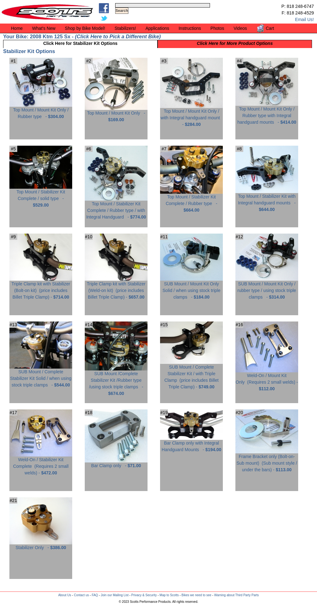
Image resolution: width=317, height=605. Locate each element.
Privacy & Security (144, 595)
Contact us (81, 595)
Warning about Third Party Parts (236, 595)
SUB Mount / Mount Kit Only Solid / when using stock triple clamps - (191, 288)
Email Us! (304, 19)
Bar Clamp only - (116, 463)
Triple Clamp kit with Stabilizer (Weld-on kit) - (116, 288)
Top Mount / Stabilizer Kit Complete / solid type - (40, 196)
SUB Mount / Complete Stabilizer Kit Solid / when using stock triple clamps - (40, 376)
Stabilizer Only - (40, 545)
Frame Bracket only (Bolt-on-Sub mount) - (266, 460)
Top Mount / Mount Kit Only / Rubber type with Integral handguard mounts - (266, 113)
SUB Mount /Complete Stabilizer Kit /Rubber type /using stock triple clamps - (116, 381)
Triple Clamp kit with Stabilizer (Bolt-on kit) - (40, 288)
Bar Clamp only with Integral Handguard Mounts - (191, 444)
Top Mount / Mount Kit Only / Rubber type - (40, 111)
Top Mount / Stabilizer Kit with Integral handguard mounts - (266, 200)
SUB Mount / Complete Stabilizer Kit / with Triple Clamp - (191, 374)
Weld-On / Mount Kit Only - (266, 379)
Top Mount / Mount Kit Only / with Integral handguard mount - (191, 115)
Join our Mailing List (114, 595)
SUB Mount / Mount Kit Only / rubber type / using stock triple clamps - (266, 288)
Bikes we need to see (196, 595)
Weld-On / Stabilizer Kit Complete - (40, 463)
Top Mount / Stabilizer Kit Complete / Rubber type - (191, 201)
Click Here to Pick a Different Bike (118, 36)
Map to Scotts (169, 595)
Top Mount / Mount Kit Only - (116, 114)
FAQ (95, 595)
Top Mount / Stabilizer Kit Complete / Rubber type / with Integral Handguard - (116, 208)
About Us (64, 595)
